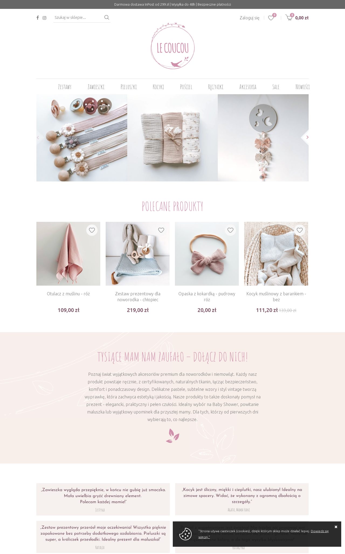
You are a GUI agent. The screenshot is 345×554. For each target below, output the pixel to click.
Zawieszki (96, 87)
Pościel (186, 87)
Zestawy (64, 87)
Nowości (303, 87)
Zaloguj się (250, 17)
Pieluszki (128, 87)
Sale (276, 87)
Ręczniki (215, 87)
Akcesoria (247, 87)
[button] (36, 137)
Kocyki (158, 87)
